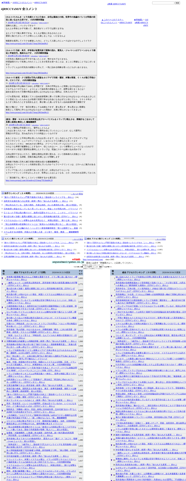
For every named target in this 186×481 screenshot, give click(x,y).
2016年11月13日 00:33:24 (18, 23)
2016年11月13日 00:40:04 (18, 56)
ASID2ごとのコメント (22, 2)
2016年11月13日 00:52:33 (19, 83)
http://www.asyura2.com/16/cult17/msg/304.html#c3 (27, 43)
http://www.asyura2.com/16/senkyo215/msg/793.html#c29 (29, 180)
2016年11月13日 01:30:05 (19, 125)
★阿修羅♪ (5, 2)
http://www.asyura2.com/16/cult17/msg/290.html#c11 (27, 112)
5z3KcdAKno (34, 23)
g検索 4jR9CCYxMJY (116, 4)
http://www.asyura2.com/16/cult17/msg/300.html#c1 (27, 73)
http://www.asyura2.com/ (93, 259)
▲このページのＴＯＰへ (112, 20)
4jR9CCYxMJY (40, 2)
